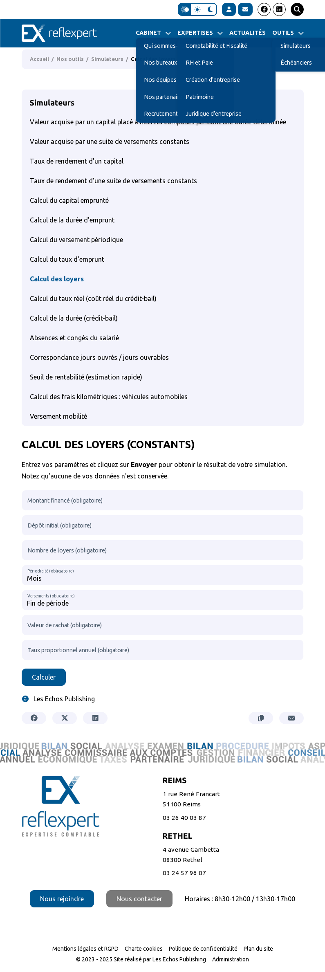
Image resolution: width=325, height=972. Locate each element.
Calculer (44, 677)
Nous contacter (139, 898)
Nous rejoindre (62, 898)
